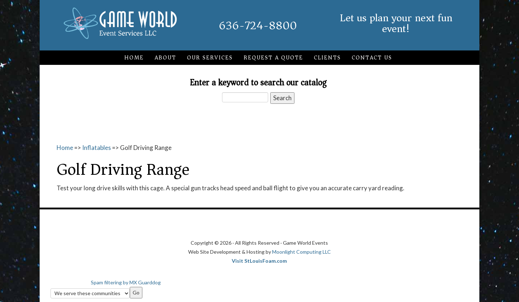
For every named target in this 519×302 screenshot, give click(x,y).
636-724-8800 (258, 25)
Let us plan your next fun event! (396, 23)
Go (136, 292)
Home (65, 147)
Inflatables (96, 147)
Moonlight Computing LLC (301, 252)
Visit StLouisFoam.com (259, 261)
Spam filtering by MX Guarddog (126, 282)
